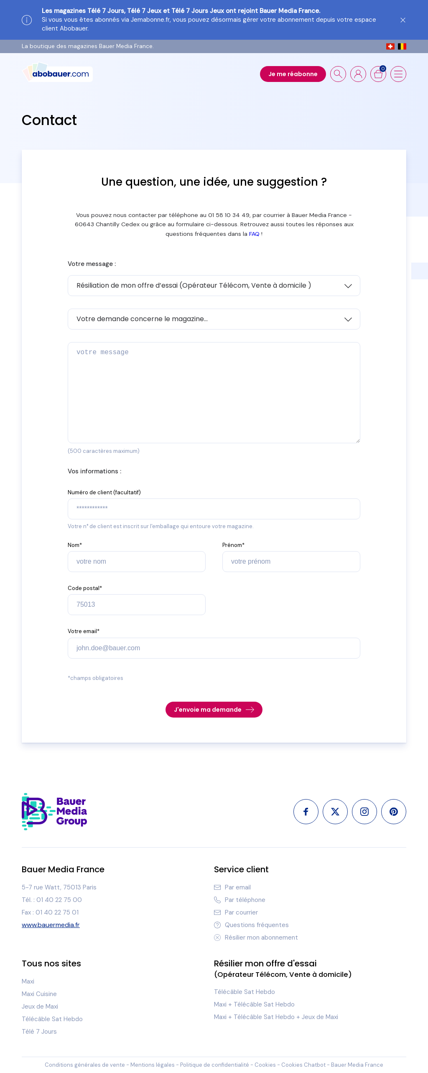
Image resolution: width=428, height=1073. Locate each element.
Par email (232, 887)
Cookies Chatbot (303, 1064)
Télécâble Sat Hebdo (52, 1019)
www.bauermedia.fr (51, 925)
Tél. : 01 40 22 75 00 (52, 900)
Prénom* (233, 545)
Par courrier (236, 912)
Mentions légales (152, 1064)
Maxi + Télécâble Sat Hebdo (254, 1004)
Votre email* (83, 631)
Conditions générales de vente (85, 1064)
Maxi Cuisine (39, 994)
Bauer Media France (357, 1064)
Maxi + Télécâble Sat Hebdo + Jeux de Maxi (276, 1017)
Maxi (28, 981)
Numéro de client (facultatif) (104, 492)
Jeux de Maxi (40, 1006)
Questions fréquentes (251, 925)
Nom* (75, 545)
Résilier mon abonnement (256, 937)
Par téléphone (239, 900)
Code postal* (85, 588)
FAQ (254, 234)
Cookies (265, 1064)
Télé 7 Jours (39, 1031)
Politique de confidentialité (214, 1064)
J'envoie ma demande (214, 709)
